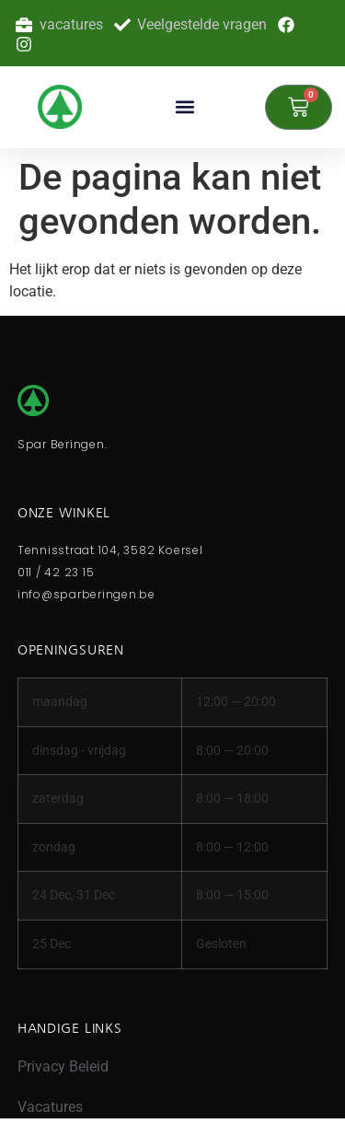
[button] (185, 107)
